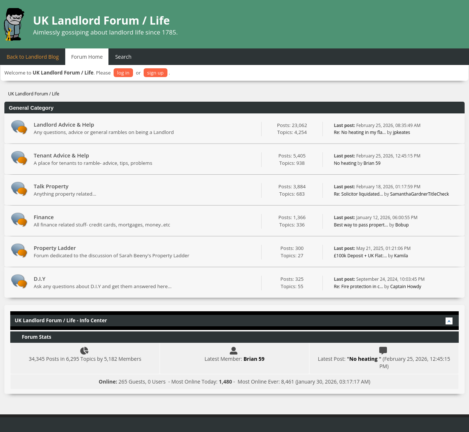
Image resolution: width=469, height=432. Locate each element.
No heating (345, 163)
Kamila (401, 256)
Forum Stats (33, 337)
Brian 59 (372, 163)
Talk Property (51, 186)
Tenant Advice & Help (61, 155)
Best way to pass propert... (361, 225)
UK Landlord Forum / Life (101, 20)
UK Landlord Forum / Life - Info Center (61, 320)
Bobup (402, 225)
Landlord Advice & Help (64, 124)
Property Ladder (55, 247)
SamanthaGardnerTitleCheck (419, 194)
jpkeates (401, 132)
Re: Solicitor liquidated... (358, 194)
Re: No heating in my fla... (360, 132)
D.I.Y (39, 278)
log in (123, 72)
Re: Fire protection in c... (358, 286)
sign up (155, 72)
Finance (44, 217)
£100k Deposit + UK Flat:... (360, 256)
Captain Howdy (405, 286)
